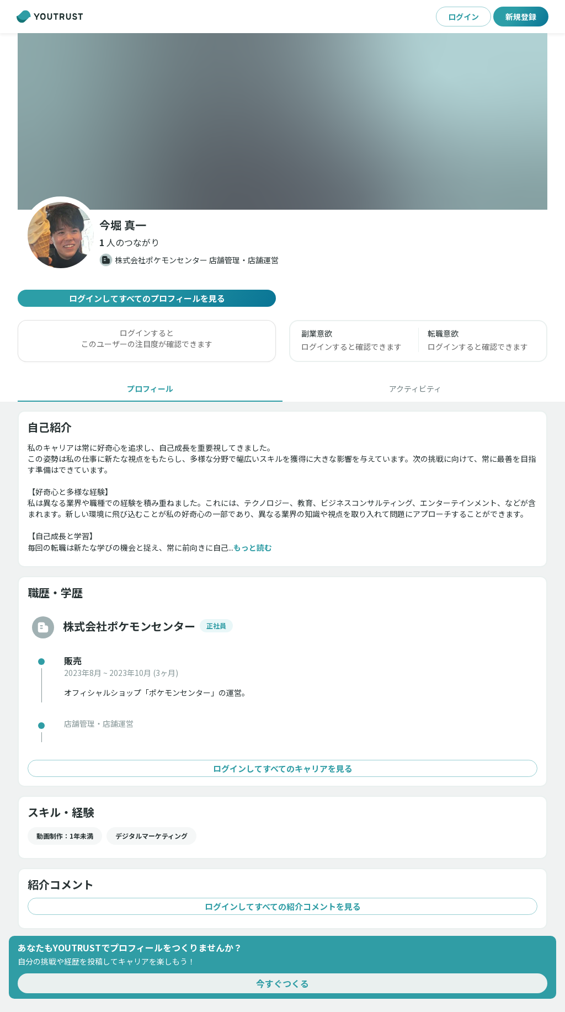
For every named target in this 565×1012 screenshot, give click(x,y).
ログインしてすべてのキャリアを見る (282, 768)
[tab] (150, 388)
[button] (282, 121)
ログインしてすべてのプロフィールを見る (147, 298)
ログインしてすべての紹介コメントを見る (282, 906)
